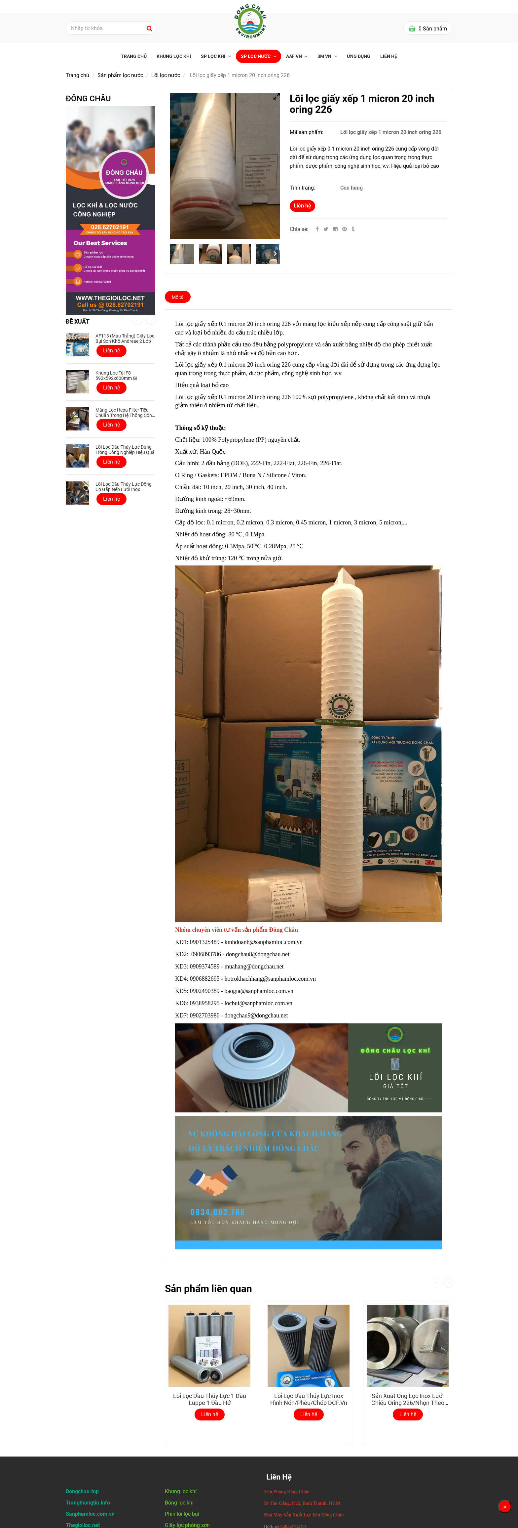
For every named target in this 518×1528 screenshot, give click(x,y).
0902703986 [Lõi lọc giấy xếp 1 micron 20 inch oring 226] (205, 1015)
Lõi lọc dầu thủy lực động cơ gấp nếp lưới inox (123, 486)
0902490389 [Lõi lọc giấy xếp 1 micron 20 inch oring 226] (205, 991)
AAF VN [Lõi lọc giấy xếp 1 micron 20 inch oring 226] (294, 56)
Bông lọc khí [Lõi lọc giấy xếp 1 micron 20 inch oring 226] (179, 1503)
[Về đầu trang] (504, 1506)
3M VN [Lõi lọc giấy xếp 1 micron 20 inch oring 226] (324, 56)
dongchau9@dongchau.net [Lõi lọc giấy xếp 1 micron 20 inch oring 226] (257, 1015)
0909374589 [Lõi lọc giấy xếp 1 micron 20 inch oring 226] (205, 966)
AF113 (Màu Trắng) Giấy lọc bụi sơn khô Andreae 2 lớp (124, 338)
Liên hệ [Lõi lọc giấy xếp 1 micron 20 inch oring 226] (302, 205)
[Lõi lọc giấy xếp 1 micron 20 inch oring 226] (345, 229)
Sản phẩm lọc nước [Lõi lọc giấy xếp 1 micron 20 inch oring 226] (120, 75)
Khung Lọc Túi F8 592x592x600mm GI (116, 375)
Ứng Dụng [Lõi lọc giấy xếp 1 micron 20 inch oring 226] (358, 56)
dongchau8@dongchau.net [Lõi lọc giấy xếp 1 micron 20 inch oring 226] (258, 954)
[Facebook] (317, 229)
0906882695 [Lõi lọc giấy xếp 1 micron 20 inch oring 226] (205, 978)
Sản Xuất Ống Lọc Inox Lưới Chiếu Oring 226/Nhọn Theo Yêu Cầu (407, 1402)
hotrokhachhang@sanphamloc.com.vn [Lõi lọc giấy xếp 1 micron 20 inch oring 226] (271, 978)
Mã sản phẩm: (307, 132)
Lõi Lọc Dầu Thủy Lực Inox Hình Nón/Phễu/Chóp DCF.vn (308, 1399)
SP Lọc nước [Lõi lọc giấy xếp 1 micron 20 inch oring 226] (256, 56)
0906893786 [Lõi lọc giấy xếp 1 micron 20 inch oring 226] (206, 954)
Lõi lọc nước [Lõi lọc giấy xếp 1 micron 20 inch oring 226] (165, 75)
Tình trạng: (303, 188)
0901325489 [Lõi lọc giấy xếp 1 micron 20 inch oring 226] (205, 942)
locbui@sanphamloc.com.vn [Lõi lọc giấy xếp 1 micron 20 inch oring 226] (259, 1003)
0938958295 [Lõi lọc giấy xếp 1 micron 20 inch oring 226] (205, 1003)
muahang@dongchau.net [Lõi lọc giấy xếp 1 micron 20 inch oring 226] (255, 966)
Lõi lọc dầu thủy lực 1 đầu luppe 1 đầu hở (209, 1399)
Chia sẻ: (299, 229)
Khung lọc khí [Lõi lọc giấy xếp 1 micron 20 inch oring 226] (174, 56)
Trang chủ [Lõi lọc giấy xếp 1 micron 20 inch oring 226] (134, 56)
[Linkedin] (335, 229)
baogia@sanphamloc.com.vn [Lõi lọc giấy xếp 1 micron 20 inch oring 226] (260, 991)
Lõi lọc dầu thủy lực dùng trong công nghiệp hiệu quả (125, 449)
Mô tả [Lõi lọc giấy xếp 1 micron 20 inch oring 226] (178, 297)
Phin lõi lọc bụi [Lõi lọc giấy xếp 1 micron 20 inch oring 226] (182, 1514)
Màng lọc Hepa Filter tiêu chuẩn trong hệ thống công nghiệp (125, 415)
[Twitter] (325, 229)
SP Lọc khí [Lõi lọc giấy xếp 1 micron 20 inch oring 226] (213, 56)
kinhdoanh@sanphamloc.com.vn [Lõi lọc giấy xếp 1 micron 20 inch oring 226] (264, 942)
